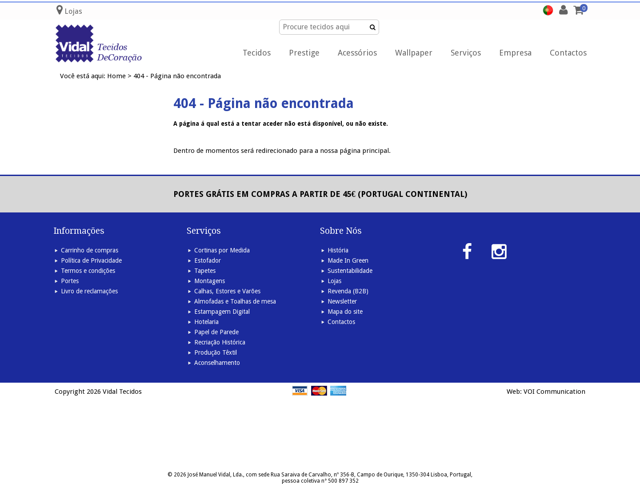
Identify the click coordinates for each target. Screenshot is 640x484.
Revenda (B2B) (348, 291)
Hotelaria (206, 321)
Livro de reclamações (89, 291)
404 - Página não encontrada (177, 76)
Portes (70, 280)
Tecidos (257, 52)
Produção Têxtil (215, 352)
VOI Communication (554, 392)
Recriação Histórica (219, 342)
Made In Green (348, 260)
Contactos (568, 52)
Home (116, 76)
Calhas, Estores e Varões (227, 291)
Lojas (334, 280)
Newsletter (342, 301)
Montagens (209, 280)
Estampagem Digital (222, 311)
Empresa (515, 52)
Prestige (304, 52)
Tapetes (205, 270)
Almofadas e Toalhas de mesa (235, 301)
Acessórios (357, 52)
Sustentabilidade (350, 270)
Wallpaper (413, 52)
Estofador (207, 260)
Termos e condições (88, 270)
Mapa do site (345, 311)
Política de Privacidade (91, 260)
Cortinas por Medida (222, 250)
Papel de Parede (216, 332)
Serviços (466, 52)
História (338, 250)
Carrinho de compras (89, 250)
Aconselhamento (217, 362)
